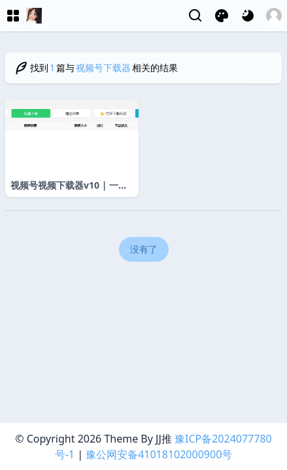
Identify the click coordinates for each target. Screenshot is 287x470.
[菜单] (13, 16)
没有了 (144, 249)
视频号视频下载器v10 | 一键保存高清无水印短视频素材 (68, 185)
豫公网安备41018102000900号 (159, 454)
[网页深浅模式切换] (248, 16)
